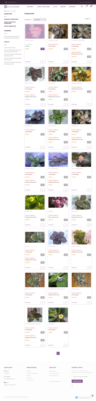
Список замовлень (54, 373)
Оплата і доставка (43, 6)
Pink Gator (51, 246)
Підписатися (77, 381)
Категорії (30, 6)
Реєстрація (87, 2)
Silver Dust (75, 211)
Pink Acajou (75, 289)
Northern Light (53, 40)
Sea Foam (75, 126)
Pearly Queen (29, 40)
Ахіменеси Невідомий (11, 19)
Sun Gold (51, 324)
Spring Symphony (77, 83)
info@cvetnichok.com (10, 385)
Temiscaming (76, 246)
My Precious (52, 126)
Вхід (81, 2)
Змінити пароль (54, 375)
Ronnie (27, 246)
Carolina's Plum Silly (78, 40)
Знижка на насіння (10, 47)
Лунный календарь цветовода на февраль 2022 (12, 63)
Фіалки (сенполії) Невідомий (9, 22)
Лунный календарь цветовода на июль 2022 (12, 59)
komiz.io (88, 398)
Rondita (50, 211)
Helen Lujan (29, 83)
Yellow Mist (28, 211)
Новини (29, 375)
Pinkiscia (28, 289)
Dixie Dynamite (53, 168)
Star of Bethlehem (77, 168)
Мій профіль (52, 371)
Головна (29, 371)
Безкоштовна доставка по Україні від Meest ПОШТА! (12, 37)
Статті (55, 6)
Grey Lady (51, 83)
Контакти (72, 6)
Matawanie (28, 126)
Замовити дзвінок (55, 381)
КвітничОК (16, 397)
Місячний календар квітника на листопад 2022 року (12, 50)
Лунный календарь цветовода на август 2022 (12, 54)
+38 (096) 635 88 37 (9, 379)
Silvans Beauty (29, 168)
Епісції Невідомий (10, 26)
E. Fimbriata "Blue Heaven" (56, 289)
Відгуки (63, 6)
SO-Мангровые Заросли (32, 324)
